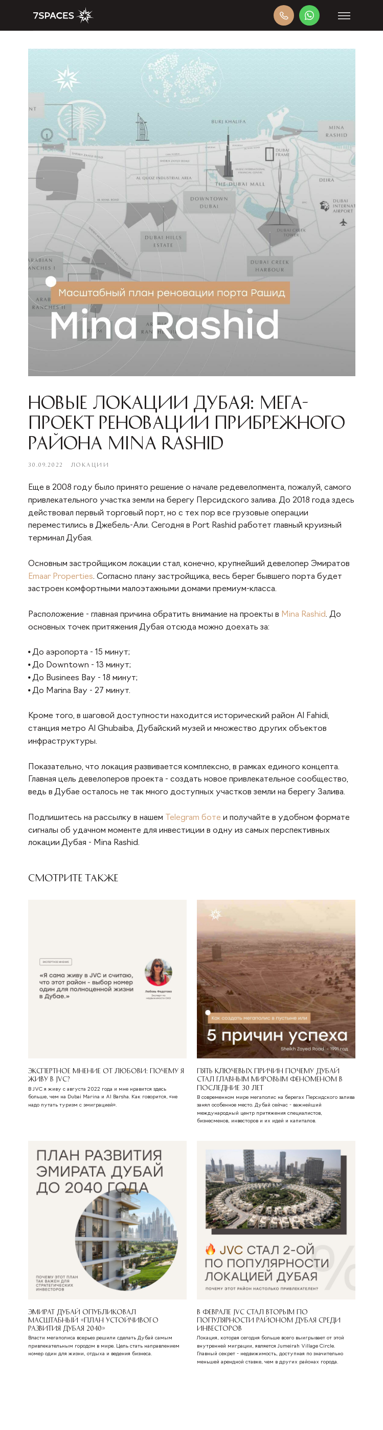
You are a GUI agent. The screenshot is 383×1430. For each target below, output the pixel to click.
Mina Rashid (303, 615)
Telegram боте (193, 818)
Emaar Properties (60, 577)
